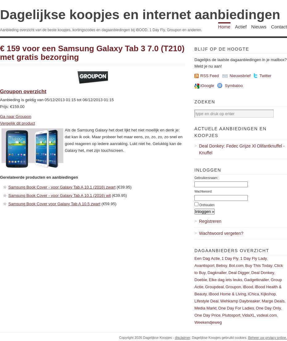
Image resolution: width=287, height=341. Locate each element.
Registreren (210, 221)
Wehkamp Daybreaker (240, 301)
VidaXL (248, 315)
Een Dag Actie (207, 258)
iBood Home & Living (227, 294)
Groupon (233, 287)
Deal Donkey (262, 272)
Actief (241, 26)
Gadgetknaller (256, 279)
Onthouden (207, 205)
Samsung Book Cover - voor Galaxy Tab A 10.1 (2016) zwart (61, 187)
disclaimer (182, 337)
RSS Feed (209, 75)
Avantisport (204, 265)
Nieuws (258, 26)
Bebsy (221, 265)
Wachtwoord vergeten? (221, 233)
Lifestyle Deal (206, 301)
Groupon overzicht (23, 91)
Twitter (265, 75)
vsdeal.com (266, 315)
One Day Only (268, 308)
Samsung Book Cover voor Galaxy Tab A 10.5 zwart (54, 204)
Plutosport (231, 315)
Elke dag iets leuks (225, 279)
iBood (248, 287)
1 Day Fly (230, 258)
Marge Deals (273, 301)
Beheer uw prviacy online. (267, 337)
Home (224, 26)
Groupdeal (214, 287)
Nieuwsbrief (240, 75)
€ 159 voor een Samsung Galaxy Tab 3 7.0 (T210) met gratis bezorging (92, 53)
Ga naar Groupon (15, 116)
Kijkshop (268, 294)
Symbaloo (234, 85)
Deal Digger (239, 272)
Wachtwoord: (203, 191)
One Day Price (207, 315)
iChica (253, 294)
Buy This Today (258, 265)
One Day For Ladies (236, 308)
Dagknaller (217, 272)
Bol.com (236, 265)
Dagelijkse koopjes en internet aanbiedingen (140, 14)
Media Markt (205, 308)
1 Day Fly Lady (253, 258)
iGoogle (207, 85)
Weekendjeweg (208, 322)
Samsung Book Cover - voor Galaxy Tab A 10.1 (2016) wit (59, 195)
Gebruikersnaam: (206, 178)
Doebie (200, 279)
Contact (279, 26)
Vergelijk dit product (17, 123)
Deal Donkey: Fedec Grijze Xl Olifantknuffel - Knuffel (242, 149)
